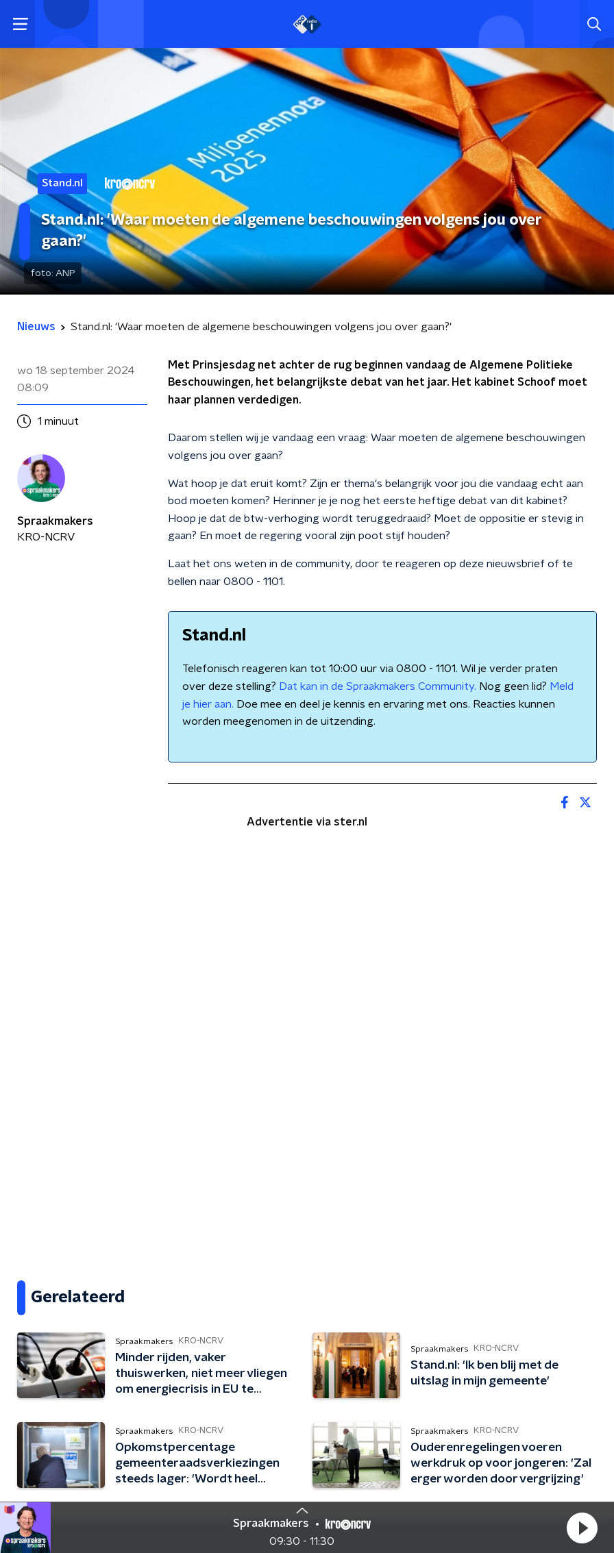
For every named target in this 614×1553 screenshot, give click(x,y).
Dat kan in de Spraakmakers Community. (377, 686)
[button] (582, 1528)
